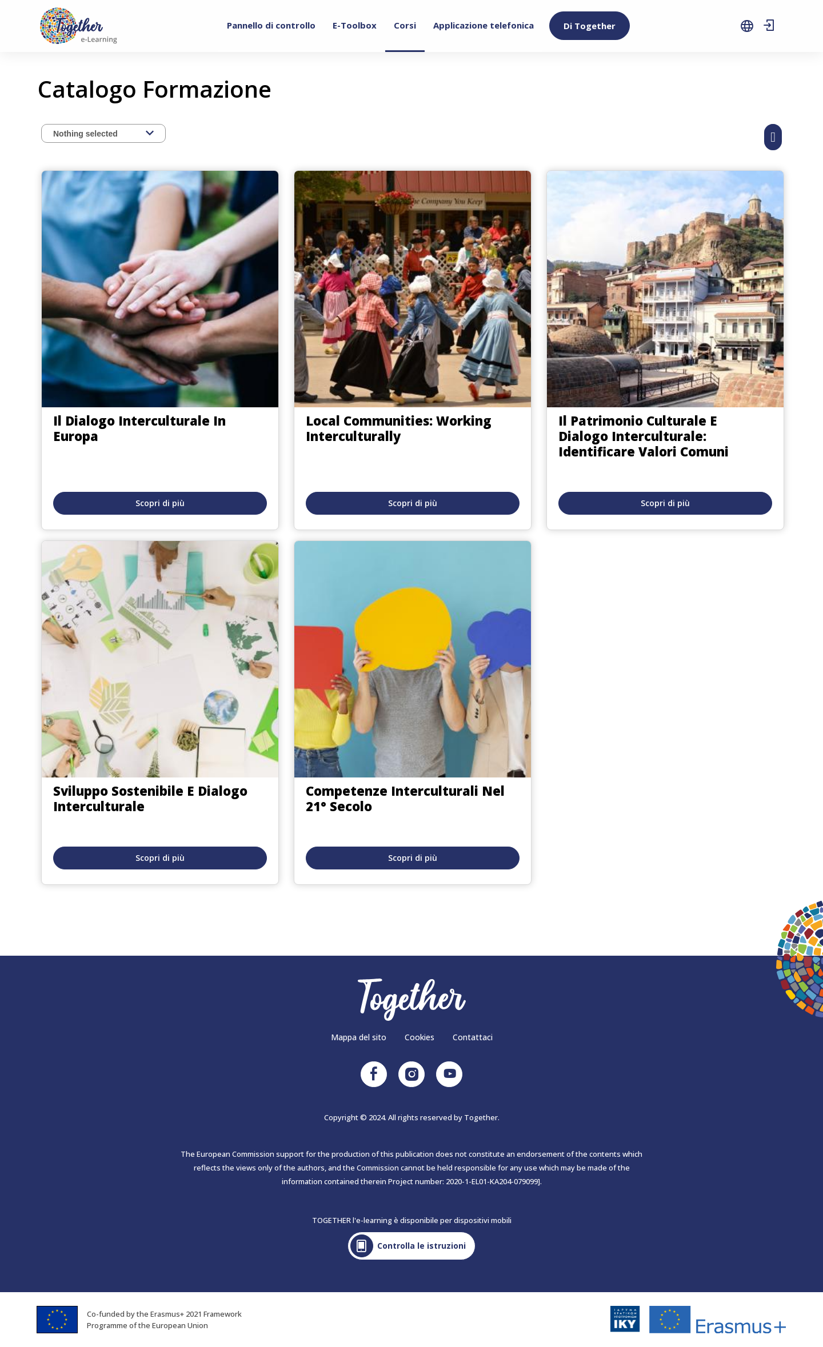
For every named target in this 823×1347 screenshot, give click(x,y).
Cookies (419, 1037)
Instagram (411, 1074)
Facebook (374, 1074)
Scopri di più (160, 503)
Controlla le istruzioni (421, 1245)
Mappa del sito (358, 1037)
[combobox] (103, 133)
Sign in (769, 26)
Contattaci (473, 1037)
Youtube (449, 1074)
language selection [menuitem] (747, 26)
